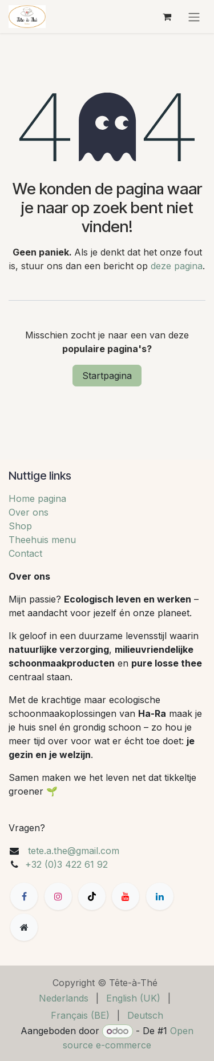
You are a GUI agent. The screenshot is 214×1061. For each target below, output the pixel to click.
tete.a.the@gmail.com (73, 850)
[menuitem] (63, 998)
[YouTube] (125, 896)
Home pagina (37, 498)
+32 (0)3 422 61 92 (66, 864)
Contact (25, 553)
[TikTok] (92, 896)
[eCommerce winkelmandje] (166, 16)
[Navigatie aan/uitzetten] (194, 17)
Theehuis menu (42, 539)
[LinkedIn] (159, 896)
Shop (20, 526)
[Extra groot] (24, 927)
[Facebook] (24, 896)
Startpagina (107, 375)
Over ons (29, 512)
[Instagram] (58, 896)
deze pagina (177, 266)
